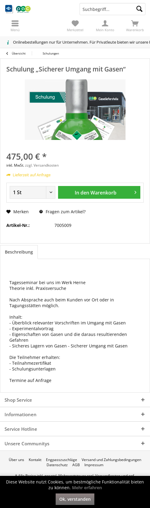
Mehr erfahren (87, 487)
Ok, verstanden (75, 499)
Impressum (93, 465)
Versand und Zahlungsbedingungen (111, 459)
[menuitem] (135, 25)
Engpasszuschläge (61, 459)
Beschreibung (19, 252)
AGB (76, 465)
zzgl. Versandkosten (42, 165)
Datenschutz (57, 465)
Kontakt (35, 459)
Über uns (16, 459)
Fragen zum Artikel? (62, 211)
